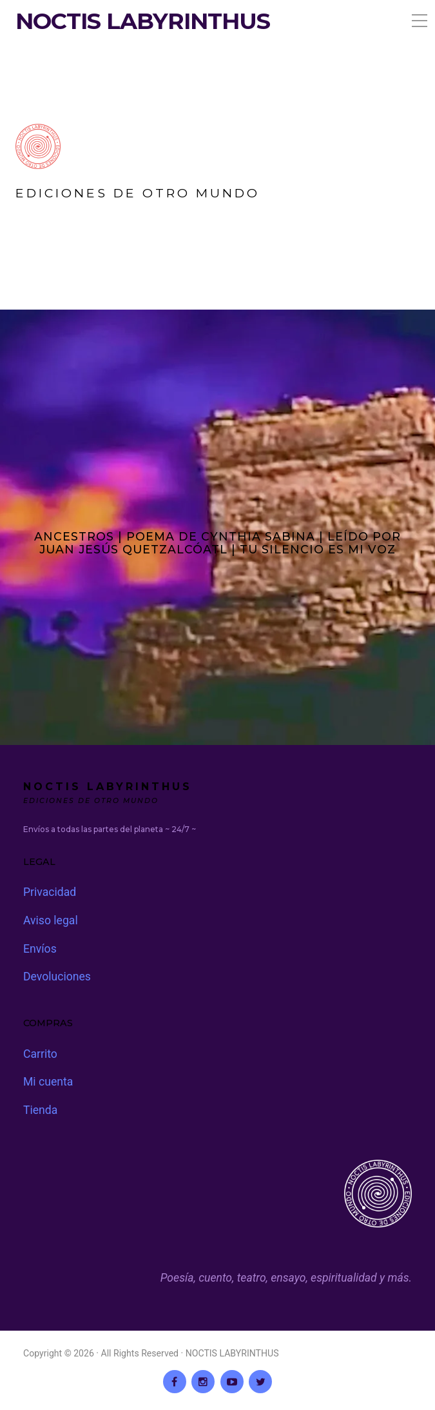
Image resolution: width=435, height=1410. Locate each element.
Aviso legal (50, 920)
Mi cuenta (48, 1081)
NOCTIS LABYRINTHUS (142, 21)
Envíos (40, 948)
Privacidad (49, 892)
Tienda (40, 1110)
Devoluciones (57, 976)
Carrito (40, 1054)
